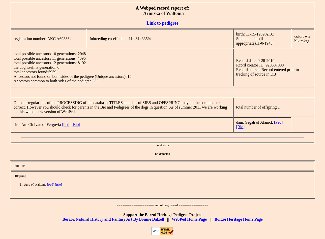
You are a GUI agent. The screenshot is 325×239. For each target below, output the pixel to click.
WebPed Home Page (189, 219)
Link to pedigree (162, 23)
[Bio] (76, 124)
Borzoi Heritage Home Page (239, 219)
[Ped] (66, 124)
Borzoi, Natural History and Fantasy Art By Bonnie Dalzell (113, 219)
